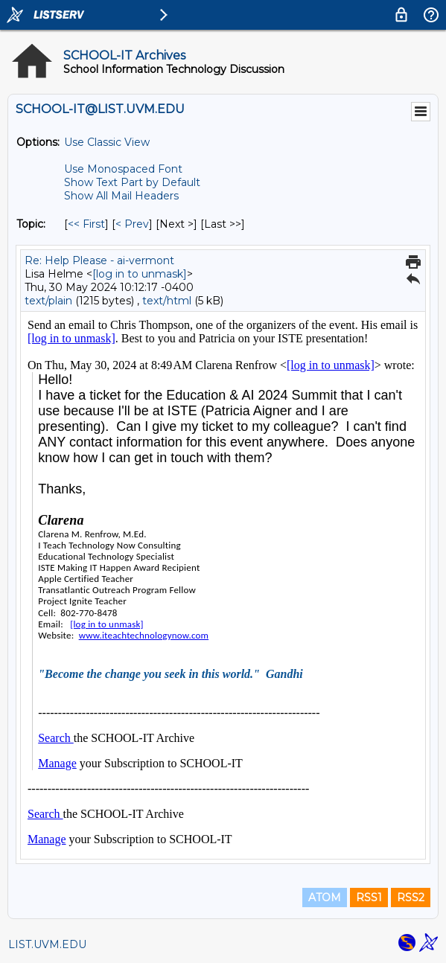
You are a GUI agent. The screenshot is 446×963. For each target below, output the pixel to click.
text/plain (48, 300)
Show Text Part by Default (132, 182)
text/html (166, 300)
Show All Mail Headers (121, 195)
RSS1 (369, 897)
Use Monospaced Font (123, 169)
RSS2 (410, 897)
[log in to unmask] (139, 274)
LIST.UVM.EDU (47, 944)
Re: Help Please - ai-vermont (99, 260)
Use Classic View (107, 142)
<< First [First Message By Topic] (86, 224)
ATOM (324, 897)
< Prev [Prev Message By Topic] (132, 224)
